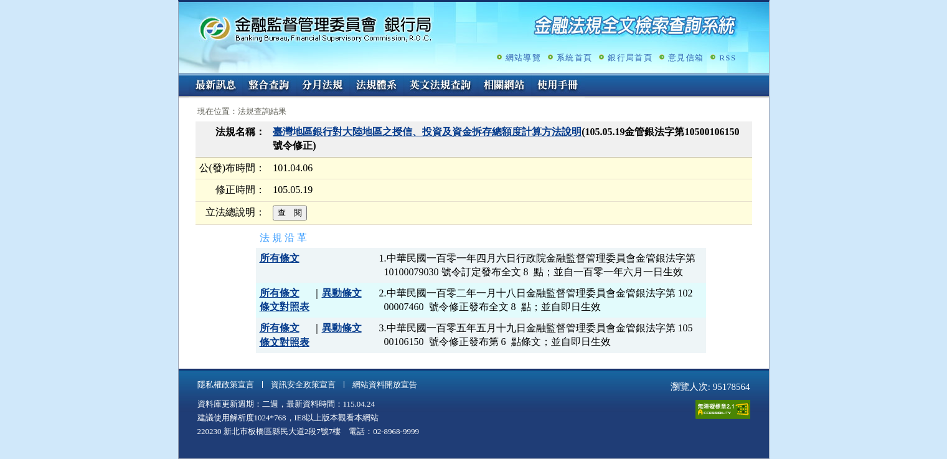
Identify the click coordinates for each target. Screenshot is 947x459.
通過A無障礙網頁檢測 (722, 409)
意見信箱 (686, 57)
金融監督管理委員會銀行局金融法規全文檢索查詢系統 (315, 28)
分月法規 (322, 85)
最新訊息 (215, 85)
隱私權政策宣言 (225, 384)
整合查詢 (269, 85)
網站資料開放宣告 (384, 384)
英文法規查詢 (440, 85)
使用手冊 (558, 85)
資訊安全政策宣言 (303, 384)
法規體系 (376, 85)
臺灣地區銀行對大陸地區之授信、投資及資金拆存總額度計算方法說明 (427, 131)
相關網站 (504, 85)
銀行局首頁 (630, 57)
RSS (727, 57)
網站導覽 (523, 57)
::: (183, 78)
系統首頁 (574, 57)
